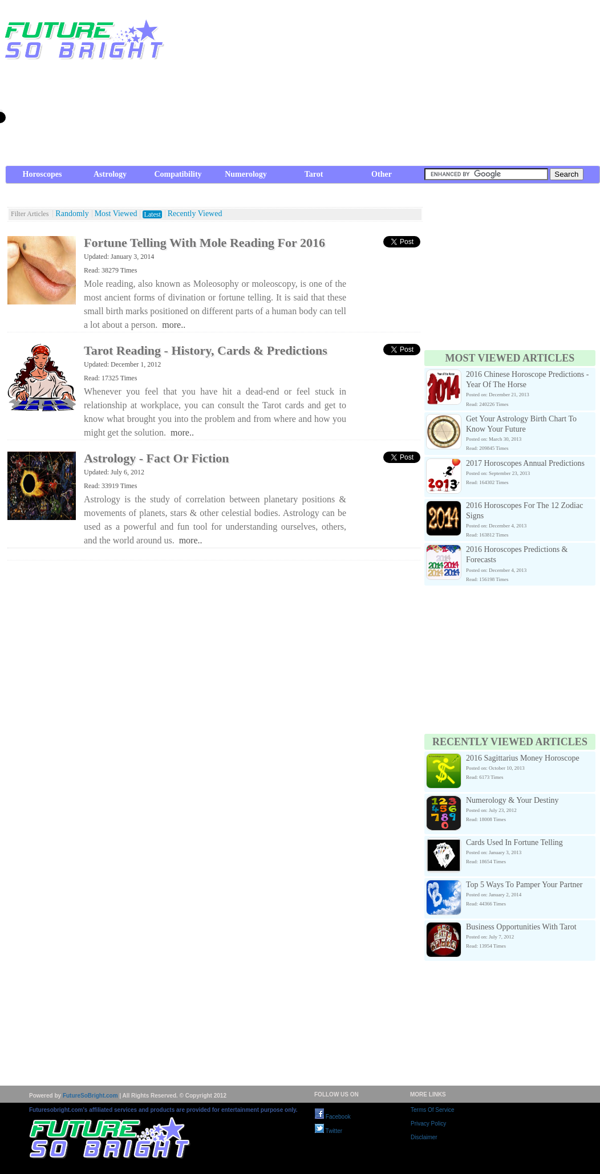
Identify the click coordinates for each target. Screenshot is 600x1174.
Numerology (246, 174)
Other (381, 174)
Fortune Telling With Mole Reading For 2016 (204, 242)
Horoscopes (42, 174)
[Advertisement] (399, 85)
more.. (173, 325)
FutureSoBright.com (90, 1095)
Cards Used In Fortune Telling (514, 842)
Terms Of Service (433, 1110)
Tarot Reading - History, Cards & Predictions (205, 350)
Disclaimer (424, 1137)
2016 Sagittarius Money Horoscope (522, 758)
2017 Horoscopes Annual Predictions (525, 463)
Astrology (110, 174)
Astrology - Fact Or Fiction (156, 458)
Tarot (314, 174)
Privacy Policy (428, 1123)
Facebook (333, 1117)
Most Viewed (116, 213)
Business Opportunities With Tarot (521, 927)
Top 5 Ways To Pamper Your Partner (524, 884)
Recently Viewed (195, 213)
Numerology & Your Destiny (512, 800)
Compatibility (177, 174)
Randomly (71, 213)
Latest (152, 214)
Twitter (328, 1131)
